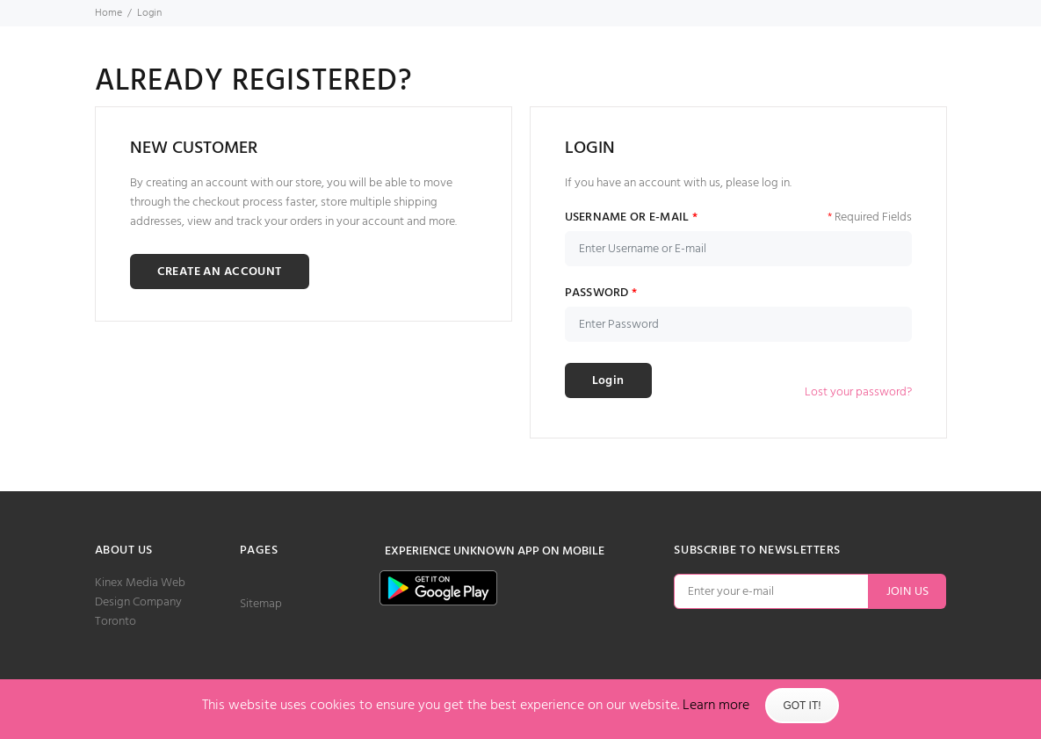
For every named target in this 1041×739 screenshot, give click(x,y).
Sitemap (261, 604)
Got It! (802, 705)
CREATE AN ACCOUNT (219, 272)
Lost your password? (858, 392)
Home (108, 13)
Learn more (716, 705)
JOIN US (907, 592)
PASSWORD (601, 293)
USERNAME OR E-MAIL (631, 218)
